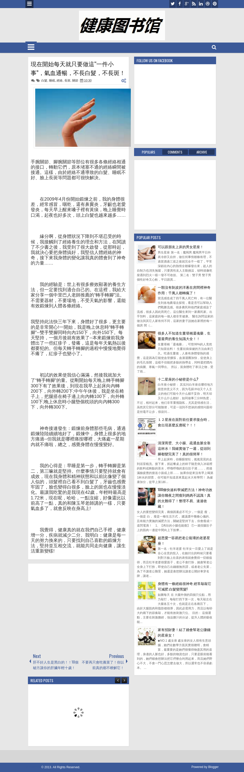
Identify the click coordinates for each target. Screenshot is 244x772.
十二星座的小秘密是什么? (178, 379)
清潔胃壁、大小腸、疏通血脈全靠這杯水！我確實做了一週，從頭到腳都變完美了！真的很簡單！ (184, 448)
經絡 (60, 80)
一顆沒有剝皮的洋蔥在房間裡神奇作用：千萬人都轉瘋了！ (184, 289)
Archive (201, 152)
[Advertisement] (65, 616)
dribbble (208, 4)
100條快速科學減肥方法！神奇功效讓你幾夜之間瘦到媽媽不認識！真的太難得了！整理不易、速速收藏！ (185, 498)
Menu (29, 4)
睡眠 (52, 80)
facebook (179, 4)
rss (193, 4)
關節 (75, 80)
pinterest (215, 4)
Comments (175, 152)
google (186, 4)
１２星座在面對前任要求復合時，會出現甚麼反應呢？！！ (184, 422)
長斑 (67, 80)
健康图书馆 (32, 767)
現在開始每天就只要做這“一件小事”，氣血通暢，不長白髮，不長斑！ (78, 68)
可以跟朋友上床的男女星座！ (181, 246)
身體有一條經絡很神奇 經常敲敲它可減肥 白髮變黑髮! (184, 586)
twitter (172, 4)
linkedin (200, 4)
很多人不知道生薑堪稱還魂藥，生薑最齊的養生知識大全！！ (184, 335)
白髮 (44, 80)
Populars (148, 152)
